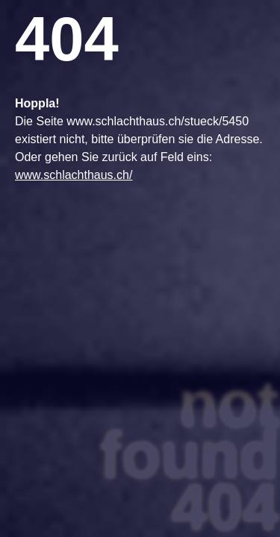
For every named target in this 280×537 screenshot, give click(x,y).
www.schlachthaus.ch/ (73, 175)
